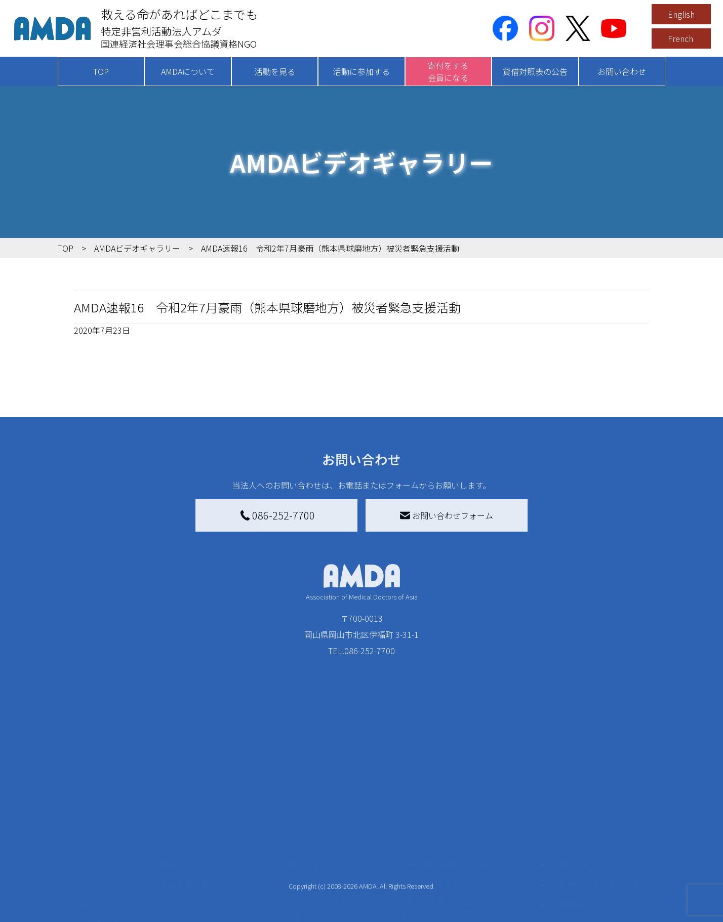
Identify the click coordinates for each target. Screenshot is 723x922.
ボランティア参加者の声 (205, 875)
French (680, 38)
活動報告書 (100, 822)
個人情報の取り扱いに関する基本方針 (599, 832)
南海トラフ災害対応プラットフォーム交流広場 (484, 808)
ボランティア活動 (193, 859)
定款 (88, 915)
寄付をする (308, 765)
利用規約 (567, 806)
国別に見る (181, 802)
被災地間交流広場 (453, 765)
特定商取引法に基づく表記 (599, 786)
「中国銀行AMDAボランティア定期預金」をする (353, 869)
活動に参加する (361, 71)
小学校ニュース (108, 838)
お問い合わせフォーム (446, 515)
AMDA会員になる (325, 786)
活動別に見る (185, 818)
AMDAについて (188, 71)
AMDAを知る (96, 786)
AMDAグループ (106, 806)
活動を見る (275, 71)
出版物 (92, 855)
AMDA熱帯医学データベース (111, 877)
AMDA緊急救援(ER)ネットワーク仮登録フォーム (220, 897)
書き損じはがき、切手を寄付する (350, 824)
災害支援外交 (451, 786)
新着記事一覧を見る (197, 786)
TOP (101, 71)
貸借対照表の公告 (535, 71)
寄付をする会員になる (448, 71)
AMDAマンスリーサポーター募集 (353, 802)
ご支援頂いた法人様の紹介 (342, 907)
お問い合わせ (621, 71)
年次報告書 (100, 899)
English (681, 14)
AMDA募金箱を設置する (337, 846)
